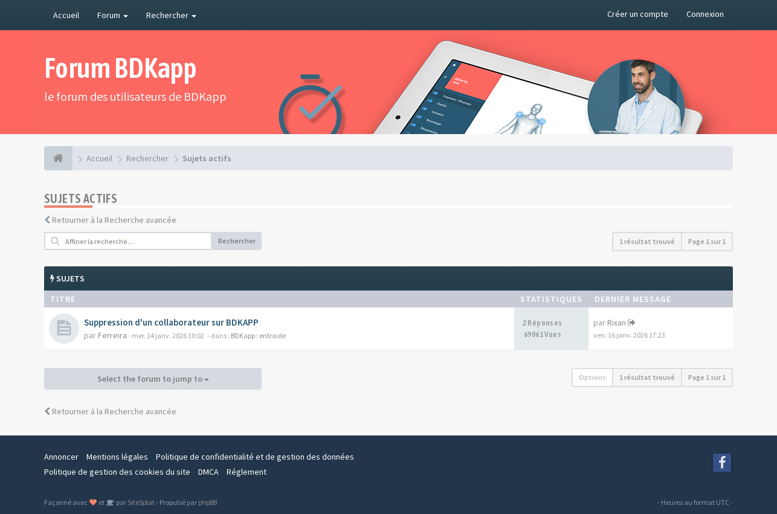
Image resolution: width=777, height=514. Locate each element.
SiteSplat (140, 502)
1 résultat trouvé (647, 241)
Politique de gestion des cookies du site (117, 471)
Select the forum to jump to (153, 378)
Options (592, 377)
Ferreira (112, 335)
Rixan (616, 322)
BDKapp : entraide (258, 335)
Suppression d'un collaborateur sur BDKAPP (171, 322)
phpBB (207, 502)
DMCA (208, 471)
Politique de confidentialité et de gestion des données (255, 456)
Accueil (66, 15)
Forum (112, 15)
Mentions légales (117, 456)
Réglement (246, 471)
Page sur (707, 241)
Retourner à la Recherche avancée (114, 219)
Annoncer (61, 456)
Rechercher (171, 15)
